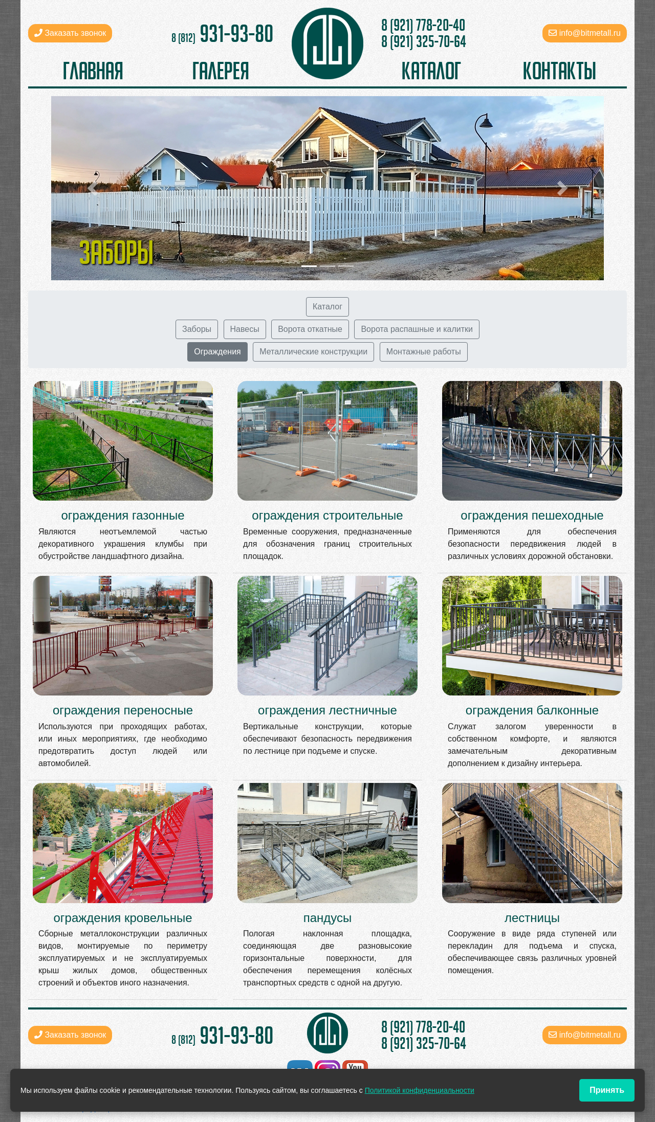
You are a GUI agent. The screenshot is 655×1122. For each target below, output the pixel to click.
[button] (92, 188)
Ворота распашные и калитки (417, 329)
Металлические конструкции (313, 351)
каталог (431, 70)
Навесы (244, 329)
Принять (607, 1090)
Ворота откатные (310, 329)
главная (93, 70)
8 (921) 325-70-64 (423, 41)
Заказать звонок (70, 33)
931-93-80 (222, 33)
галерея (220, 70)
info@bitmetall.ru (590, 33)
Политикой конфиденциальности (419, 1090)
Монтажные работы (423, 351)
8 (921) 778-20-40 (423, 25)
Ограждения (217, 351)
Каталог (327, 306)
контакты (559, 70)
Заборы (196, 329)
